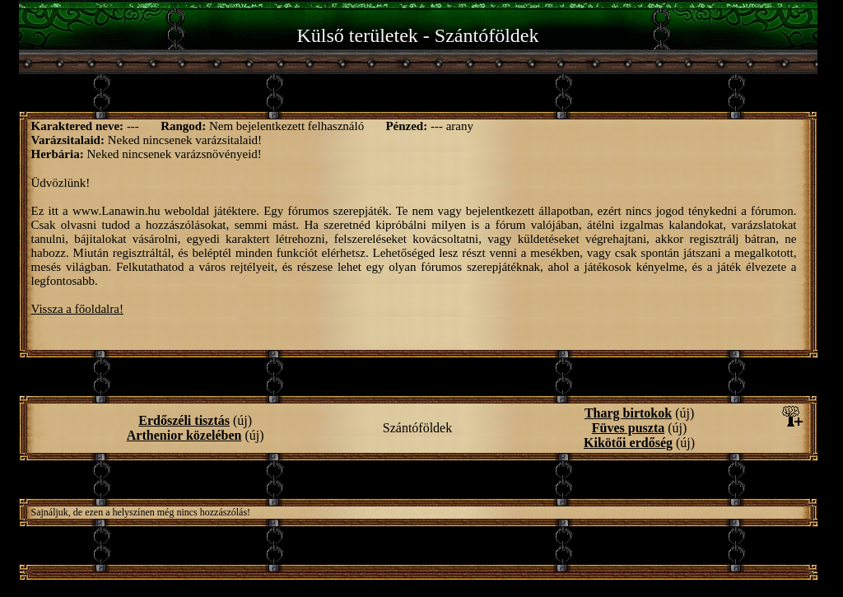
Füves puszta (628, 428)
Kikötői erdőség (628, 443)
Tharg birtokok (628, 413)
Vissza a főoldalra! (77, 308)
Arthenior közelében (184, 435)
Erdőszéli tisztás (184, 420)
